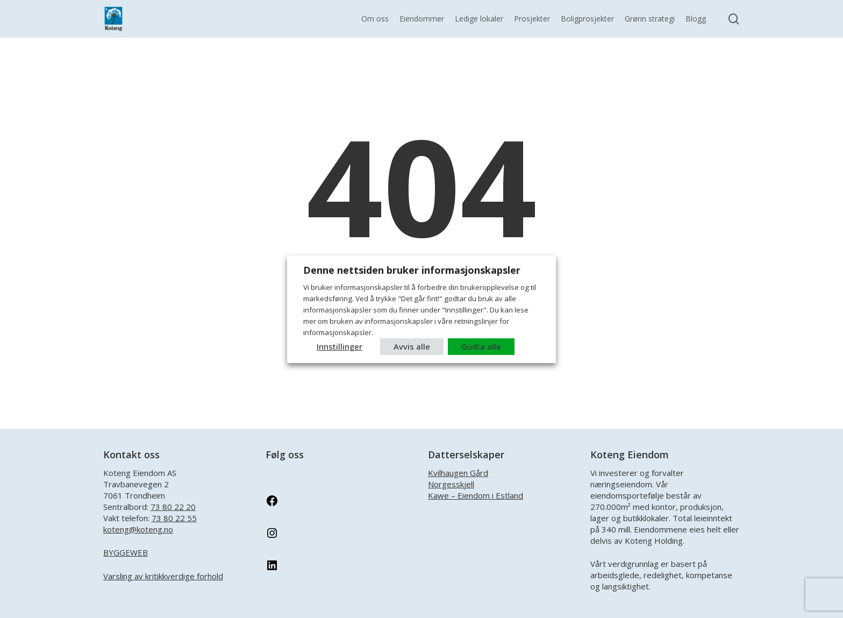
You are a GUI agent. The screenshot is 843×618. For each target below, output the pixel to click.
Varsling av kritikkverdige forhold (163, 576)
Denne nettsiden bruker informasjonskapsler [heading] (411, 270)
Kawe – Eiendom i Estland (475, 495)
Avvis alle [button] (412, 346)
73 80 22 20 (173, 506)
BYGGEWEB (125, 552)
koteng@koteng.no (138, 529)
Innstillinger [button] (339, 346)
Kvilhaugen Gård (458, 472)
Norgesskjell (451, 484)
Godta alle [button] (481, 346)
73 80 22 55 (174, 518)
